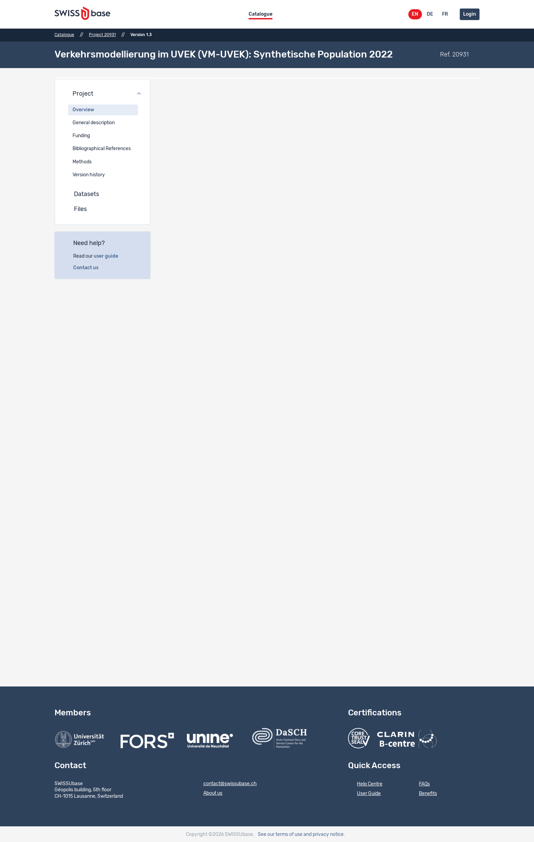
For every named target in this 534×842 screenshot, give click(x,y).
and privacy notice (323, 833)
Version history (89, 174)
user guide (110, 255)
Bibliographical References (102, 148)
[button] (102, 93)
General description (94, 121)
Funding (81, 135)
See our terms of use (280, 833)
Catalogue (260, 14)
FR (445, 14)
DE (430, 14)
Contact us (89, 267)
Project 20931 (102, 35)
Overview (83, 109)
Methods (82, 161)
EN (415, 14)
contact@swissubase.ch (225, 783)
